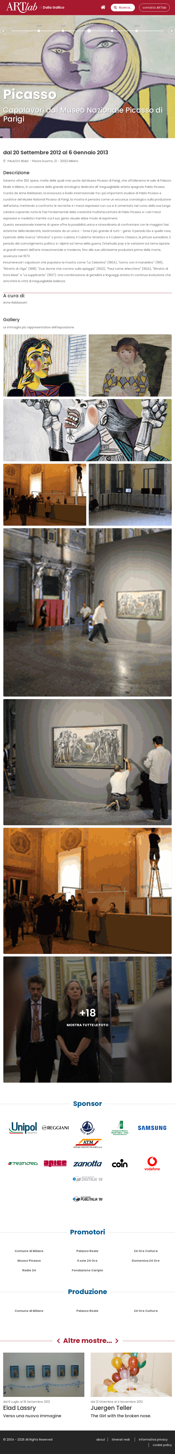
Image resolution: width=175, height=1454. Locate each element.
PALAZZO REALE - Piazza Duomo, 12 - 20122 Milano (40, 161)
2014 (136, 25)
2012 (89, 24)
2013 (112, 25)
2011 (62, 25)
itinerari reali (121, 1439)
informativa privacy (153, 1439)
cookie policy (162, 1445)
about (100, 1439)
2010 (39, 25)
